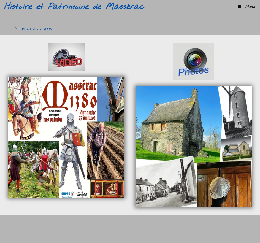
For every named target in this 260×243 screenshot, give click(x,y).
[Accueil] (15, 28)
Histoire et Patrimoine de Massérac (74, 6)
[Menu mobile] (246, 6)
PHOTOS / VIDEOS (37, 28)
